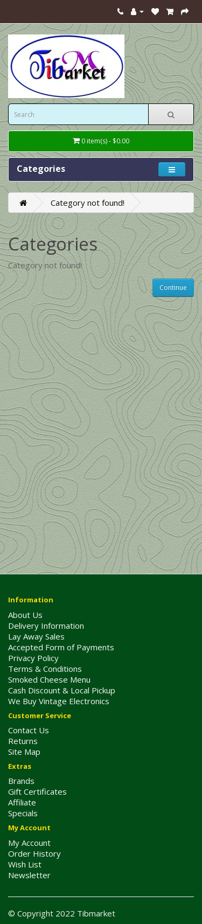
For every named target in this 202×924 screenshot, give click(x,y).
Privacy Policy (33, 657)
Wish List (24, 864)
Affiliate (22, 802)
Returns (23, 740)
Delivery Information (46, 625)
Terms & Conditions (45, 668)
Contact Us (28, 730)
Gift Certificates (37, 791)
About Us (25, 614)
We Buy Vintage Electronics (58, 701)
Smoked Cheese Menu (49, 679)
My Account (29, 842)
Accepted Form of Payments (61, 647)
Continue (173, 287)
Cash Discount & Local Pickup (61, 690)
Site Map (24, 751)
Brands (21, 780)
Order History (34, 853)
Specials (23, 813)
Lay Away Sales (36, 636)
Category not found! (87, 202)
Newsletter (29, 875)
